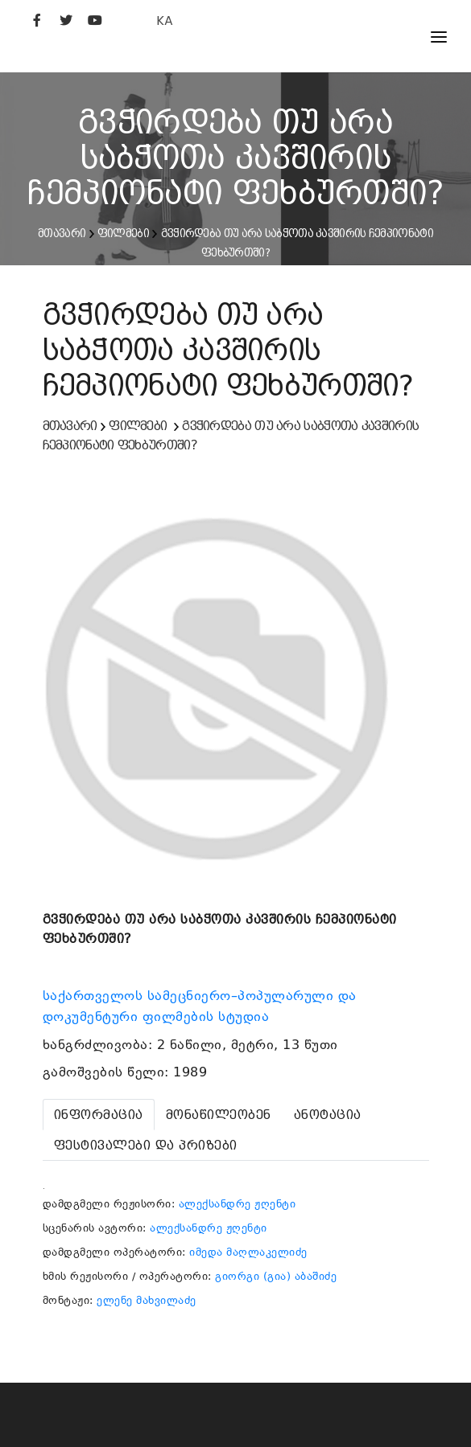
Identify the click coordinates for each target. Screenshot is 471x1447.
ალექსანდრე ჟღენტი (237, 1204)
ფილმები (123, 233)
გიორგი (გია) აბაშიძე (276, 1276)
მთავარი (61, 233)
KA (164, 20)
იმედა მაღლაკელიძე (248, 1252)
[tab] (99, 1114)
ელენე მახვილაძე (146, 1300)
